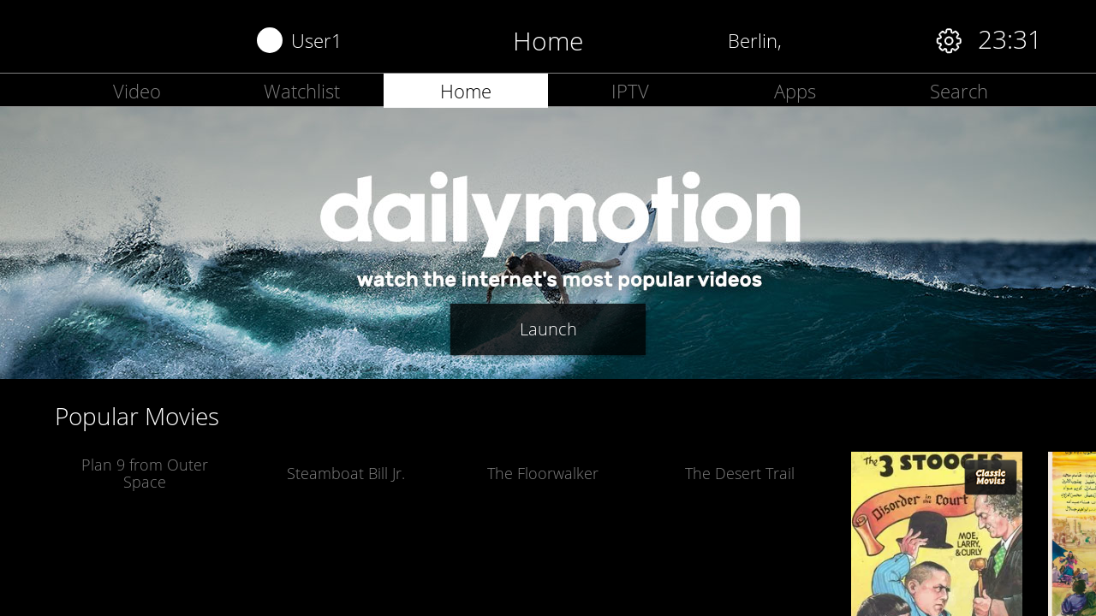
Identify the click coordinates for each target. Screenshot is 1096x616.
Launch (548, 329)
